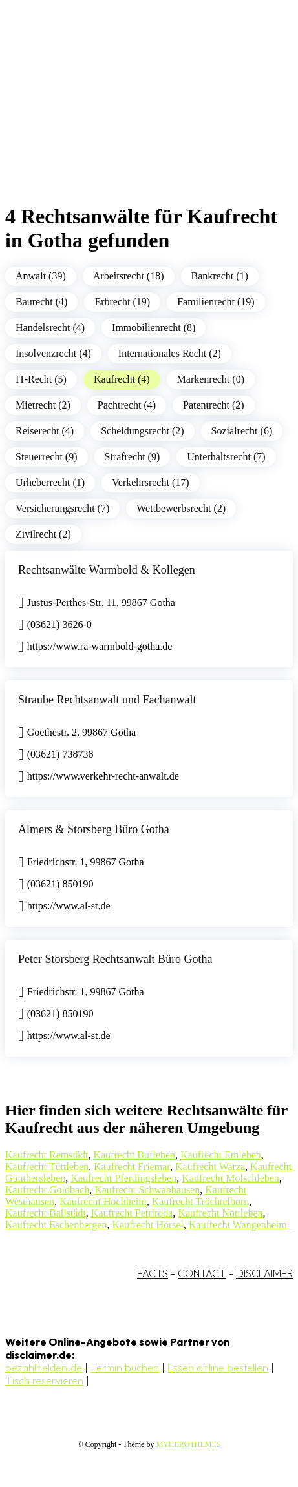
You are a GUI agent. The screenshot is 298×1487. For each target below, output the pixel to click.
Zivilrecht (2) (43, 534)
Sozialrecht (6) (242, 430)
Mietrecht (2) (43, 405)
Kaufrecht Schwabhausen (147, 1189)
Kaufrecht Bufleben (134, 1154)
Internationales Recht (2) (169, 353)
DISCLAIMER (264, 1273)
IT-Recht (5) (41, 379)
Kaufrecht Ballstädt (45, 1213)
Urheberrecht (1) (50, 482)
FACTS (152, 1273)
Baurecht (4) (41, 301)
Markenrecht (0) (210, 379)
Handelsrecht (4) (50, 327)
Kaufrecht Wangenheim (238, 1224)
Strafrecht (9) (132, 456)
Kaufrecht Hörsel (148, 1224)
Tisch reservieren (44, 1380)
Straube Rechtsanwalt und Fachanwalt (107, 699)
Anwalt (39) (41, 275)
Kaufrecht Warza (210, 1166)
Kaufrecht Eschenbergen (56, 1224)
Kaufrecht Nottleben (220, 1213)
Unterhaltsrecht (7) (226, 456)
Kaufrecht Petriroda (132, 1213)
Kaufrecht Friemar (132, 1166)
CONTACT (202, 1273)
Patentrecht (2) (213, 405)
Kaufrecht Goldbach (47, 1189)
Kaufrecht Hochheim (103, 1201)
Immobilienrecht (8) (153, 327)
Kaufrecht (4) (122, 379)
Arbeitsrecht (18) (128, 275)
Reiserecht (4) (45, 430)
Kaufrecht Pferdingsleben (123, 1178)
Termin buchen (124, 1367)
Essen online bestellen (217, 1367)
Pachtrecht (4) (127, 405)
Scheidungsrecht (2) (142, 430)
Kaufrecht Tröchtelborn (201, 1201)
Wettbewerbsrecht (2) (181, 508)
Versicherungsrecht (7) (62, 508)
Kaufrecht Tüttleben (47, 1166)
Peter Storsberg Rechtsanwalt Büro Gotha (115, 959)
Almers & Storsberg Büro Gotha (93, 829)
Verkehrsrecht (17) (150, 482)
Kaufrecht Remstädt (46, 1154)
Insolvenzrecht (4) (53, 353)
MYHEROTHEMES (188, 1444)
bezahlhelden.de (43, 1367)
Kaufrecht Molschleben (230, 1178)
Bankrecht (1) (219, 275)
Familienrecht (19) (216, 301)
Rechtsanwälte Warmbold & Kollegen (106, 569)
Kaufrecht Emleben (220, 1154)
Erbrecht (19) (122, 301)
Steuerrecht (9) (47, 456)
